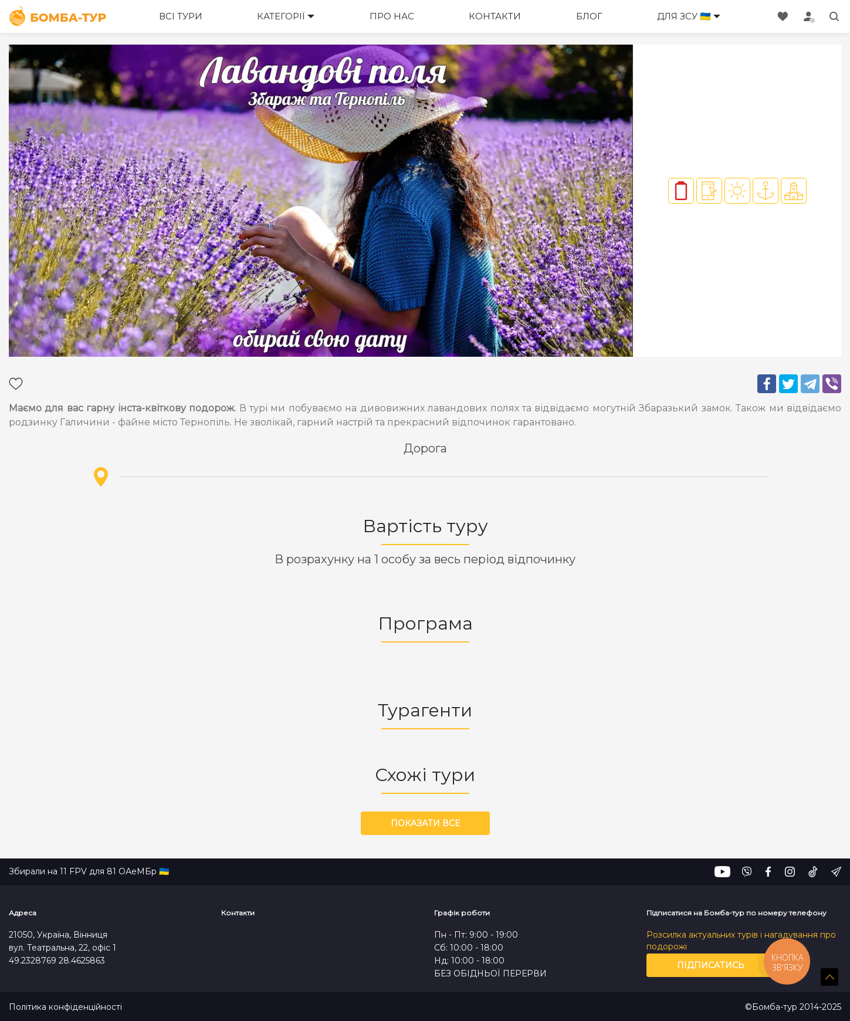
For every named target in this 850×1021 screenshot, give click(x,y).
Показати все (425, 823)
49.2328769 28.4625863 (57, 960)
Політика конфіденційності (65, 1007)
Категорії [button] (281, 16)
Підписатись (710, 965)
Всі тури (180, 16)
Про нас (392, 16)
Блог (589, 16)
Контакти (495, 16)
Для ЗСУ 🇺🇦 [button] (684, 16)
